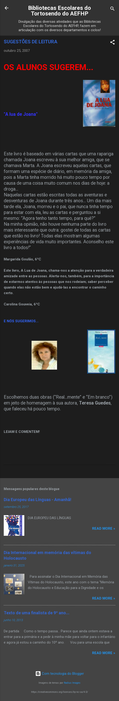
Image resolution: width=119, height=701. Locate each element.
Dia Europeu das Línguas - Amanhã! (37, 499)
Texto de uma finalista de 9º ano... (36, 612)
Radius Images (72, 682)
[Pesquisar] (112, 9)
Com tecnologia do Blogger (59, 673)
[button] (112, 43)
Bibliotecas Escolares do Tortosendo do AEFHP (59, 11)
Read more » (103, 528)
